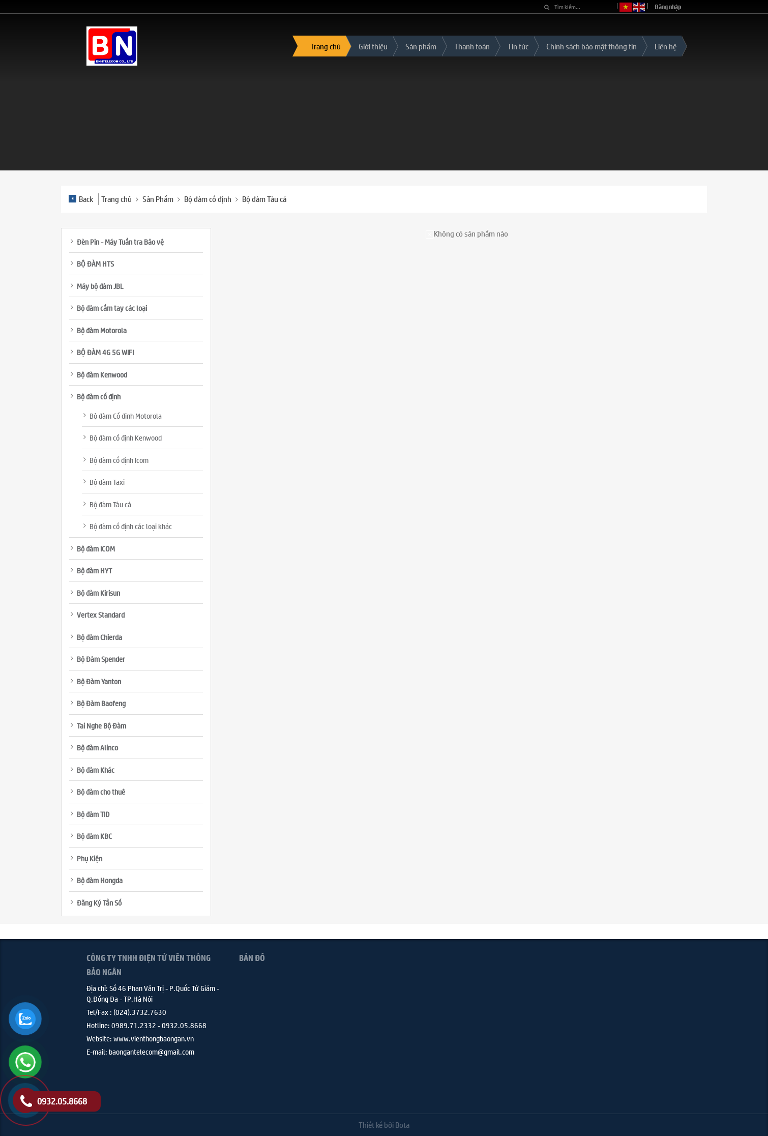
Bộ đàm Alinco (97, 747)
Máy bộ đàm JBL (100, 286)
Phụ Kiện (89, 858)
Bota (402, 1124)
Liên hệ (665, 46)
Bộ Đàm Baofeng (101, 703)
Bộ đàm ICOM (96, 548)
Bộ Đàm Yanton (99, 681)
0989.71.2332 (133, 1025)
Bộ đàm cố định (207, 198)
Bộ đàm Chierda (99, 637)
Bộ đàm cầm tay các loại (112, 308)
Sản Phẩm (157, 198)
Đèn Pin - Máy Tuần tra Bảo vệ (120, 242)
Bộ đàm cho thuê (101, 792)
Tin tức (518, 46)
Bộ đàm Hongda (100, 880)
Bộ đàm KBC (94, 836)
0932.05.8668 (184, 1025)
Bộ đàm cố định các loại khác (131, 526)
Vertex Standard (101, 614)
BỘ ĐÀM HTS (95, 263)
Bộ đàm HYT (94, 570)
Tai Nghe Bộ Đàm (101, 725)
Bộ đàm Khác (95, 770)
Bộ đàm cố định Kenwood (126, 437)
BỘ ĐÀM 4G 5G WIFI (105, 352)
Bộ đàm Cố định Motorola (126, 416)
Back (81, 198)
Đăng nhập (668, 7)
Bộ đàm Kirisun (98, 593)
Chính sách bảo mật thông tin (591, 46)
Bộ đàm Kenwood (102, 374)
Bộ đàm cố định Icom (119, 460)
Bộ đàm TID (93, 814)
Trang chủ (325, 46)
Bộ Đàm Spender (101, 659)
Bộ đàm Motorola (102, 330)
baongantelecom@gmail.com (151, 1051)
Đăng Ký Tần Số (99, 902)
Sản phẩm (420, 46)
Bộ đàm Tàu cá (264, 198)
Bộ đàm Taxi (107, 482)
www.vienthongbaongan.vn (153, 1038)
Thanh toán (472, 46)
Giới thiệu (373, 46)
